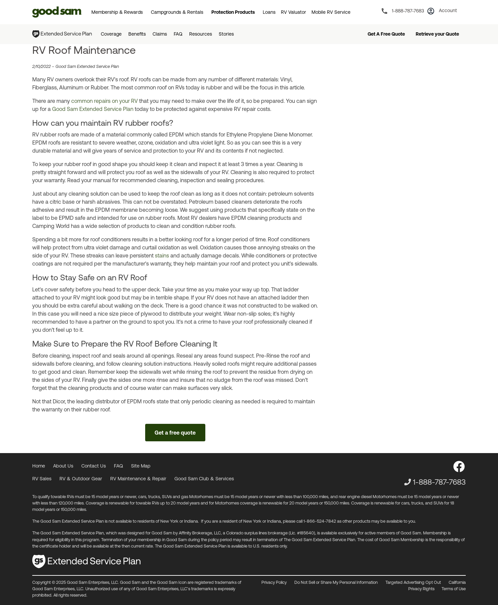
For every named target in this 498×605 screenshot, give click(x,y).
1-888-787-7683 (439, 482)
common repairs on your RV (104, 101)
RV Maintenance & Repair (138, 478)
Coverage (111, 34)
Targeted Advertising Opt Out (413, 582)
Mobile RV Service (331, 12)
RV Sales (41, 478)
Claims (160, 34)
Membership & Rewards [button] (117, 12)
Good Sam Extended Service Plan (92, 109)
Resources (200, 34)
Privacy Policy (274, 582)
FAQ (178, 34)
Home (38, 466)
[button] (443, 12)
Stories (226, 34)
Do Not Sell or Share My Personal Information (336, 582)
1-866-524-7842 (319, 521)
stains (162, 255)
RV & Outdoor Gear (80, 478)
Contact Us (93, 466)
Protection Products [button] (233, 12)
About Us (63, 466)
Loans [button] (269, 12)
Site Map (141, 466)
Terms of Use (454, 588)
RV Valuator (293, 12)
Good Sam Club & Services (204, 478)
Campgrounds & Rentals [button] (177, 12)
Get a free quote (175, 433)
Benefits (137, 34)
